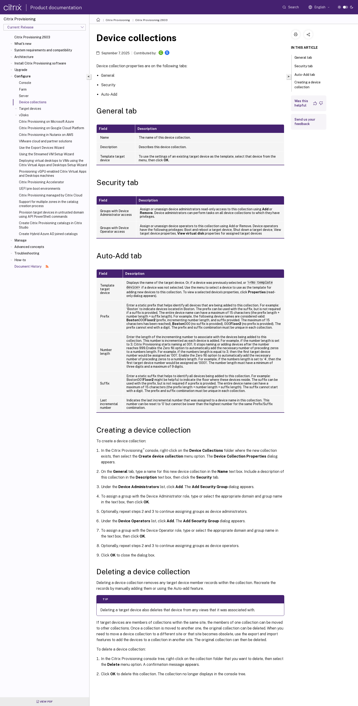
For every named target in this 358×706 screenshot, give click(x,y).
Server (24, 96)
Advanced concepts (29, 247)
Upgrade (20, 70)
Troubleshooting (26, 253)
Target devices (30, 108)
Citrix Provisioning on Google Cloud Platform (51, 128)
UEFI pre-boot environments (39, 188)
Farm (23, 89)
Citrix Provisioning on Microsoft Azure (46, 121)
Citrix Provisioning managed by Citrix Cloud (50, 195)
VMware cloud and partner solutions (45, 141)
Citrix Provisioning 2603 (32, 37)
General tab (305, 57)
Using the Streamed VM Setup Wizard (46, 154)
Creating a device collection (307, 84)
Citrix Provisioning (118, 20)
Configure (22, 76)
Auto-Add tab (307, 74)
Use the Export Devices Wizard (41, 148)
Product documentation (56, 7)
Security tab (306, 65)
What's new (22, 44)
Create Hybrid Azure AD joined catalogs (48, 234)
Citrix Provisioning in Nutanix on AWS (46, 135)
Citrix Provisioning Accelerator (41, 182)
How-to (20, 260)
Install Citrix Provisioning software (40, 63)
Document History (31, 266)
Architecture (24, 57)
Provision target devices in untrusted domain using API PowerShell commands (51, 214)
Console (25, 83)
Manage (20, 240)
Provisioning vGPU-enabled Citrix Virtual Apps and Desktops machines (52, 173)
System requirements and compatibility (43, 50)
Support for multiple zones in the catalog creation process (48, 204)
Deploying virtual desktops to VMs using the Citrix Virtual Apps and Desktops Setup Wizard (53, 163)
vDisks (24, 115)
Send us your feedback (304, 122)
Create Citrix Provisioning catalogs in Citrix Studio (50, 225)
